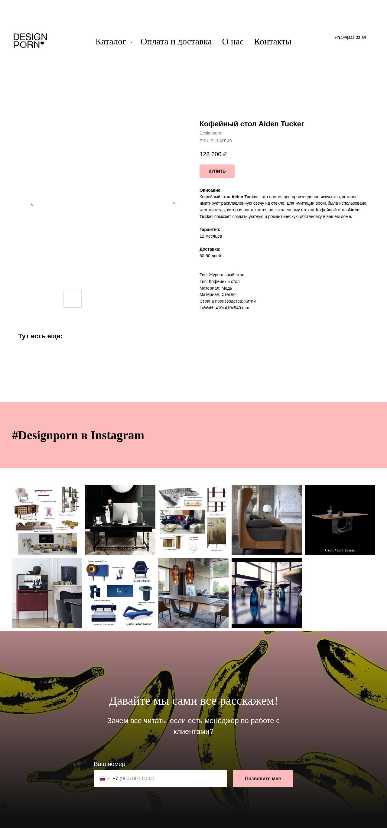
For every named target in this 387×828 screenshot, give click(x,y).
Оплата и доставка (176, 41)
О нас (233, 41)
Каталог (112, 41)
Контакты (272, 41)
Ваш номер (109, 764)
